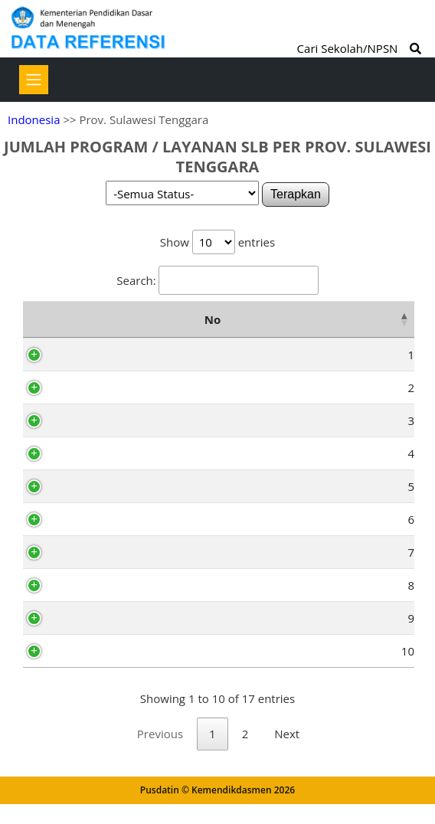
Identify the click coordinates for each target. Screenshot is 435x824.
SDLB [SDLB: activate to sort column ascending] (322, 319)
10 (60, 651)
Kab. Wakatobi (113, 519)
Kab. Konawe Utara (126, 618)
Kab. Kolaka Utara (122, 585)
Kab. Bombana (114, 552)
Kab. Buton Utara (121, 651)
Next (286, 753)
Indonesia (34, 119)
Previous (160, 753)
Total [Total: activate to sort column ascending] (379, 319)
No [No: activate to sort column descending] (39, 319)
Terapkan (295, 194)
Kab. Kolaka (106, 453)
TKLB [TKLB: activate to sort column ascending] (266, 319)
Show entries (217, 242)
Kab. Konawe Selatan (131, 486)
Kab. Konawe (109, 354)
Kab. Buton (104, 420)
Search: (217, 280)
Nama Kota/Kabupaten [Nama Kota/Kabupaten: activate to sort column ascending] (149, 319)
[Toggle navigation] (33, 79)
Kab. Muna (103, 387)
